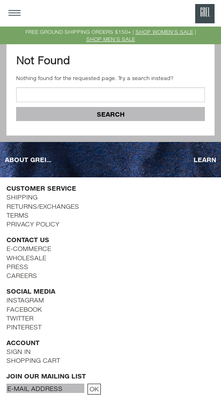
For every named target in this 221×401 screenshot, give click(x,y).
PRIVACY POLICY (32, 224)
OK (94, 389)
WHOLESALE (26, 257)
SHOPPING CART (33, 360)
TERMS (17, 215)
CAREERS (21, 275)
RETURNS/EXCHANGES (42, 206)
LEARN (205, 159)
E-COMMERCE (28, 248)
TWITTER (19, 318)
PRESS (17, 266)
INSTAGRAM (25, 300)
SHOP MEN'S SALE (110, 39)
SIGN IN (18, 351)
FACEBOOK (24, 309)
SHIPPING (22, 197)
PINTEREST (24, 327)
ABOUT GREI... (28, 159)
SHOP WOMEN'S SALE (164, 32)
